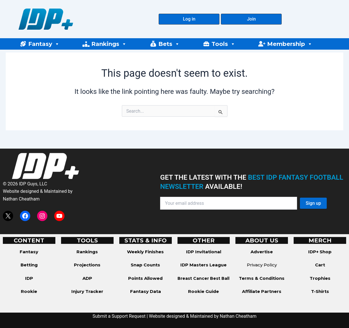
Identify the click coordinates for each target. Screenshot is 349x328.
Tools (223, 44)
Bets (169, 44)
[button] (189, 19)
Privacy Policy (262, 265)
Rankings (109, 44)
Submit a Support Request (119, 316)
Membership (289, 44)
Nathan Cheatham (21, 199)
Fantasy (44, 44)
